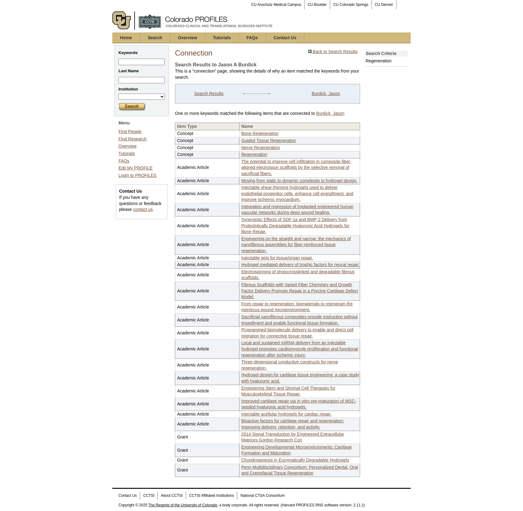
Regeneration (254, 154)
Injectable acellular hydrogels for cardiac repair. (286, 414)
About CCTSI (172, 495)
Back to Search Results (333, 51)
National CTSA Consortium (262, 495)
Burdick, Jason (326, 93)
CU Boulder (317, 4)
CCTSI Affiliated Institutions (211, 495)
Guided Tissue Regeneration (268, 140)
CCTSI (148, 495)
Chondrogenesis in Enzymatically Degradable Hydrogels (295, 460)
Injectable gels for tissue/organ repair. (277, 257)
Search (155, 37)
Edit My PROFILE (135, 167)
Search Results (209, 93)
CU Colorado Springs (350, 4)
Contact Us (285, 37)
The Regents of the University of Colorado (182, 505)
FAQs (252, 37)
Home (126, 37)
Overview (187, 37)
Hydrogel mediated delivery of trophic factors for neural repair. (300, 264)
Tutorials (222, 37)
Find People (130, 131)
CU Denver (384, 4)
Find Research (132, 138)
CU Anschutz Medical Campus (276, 4)
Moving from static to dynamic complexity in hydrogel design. (299, 180)
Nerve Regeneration (260, 147)
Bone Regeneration (260, 133)
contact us (143, 209)
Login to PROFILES (137, 175)
